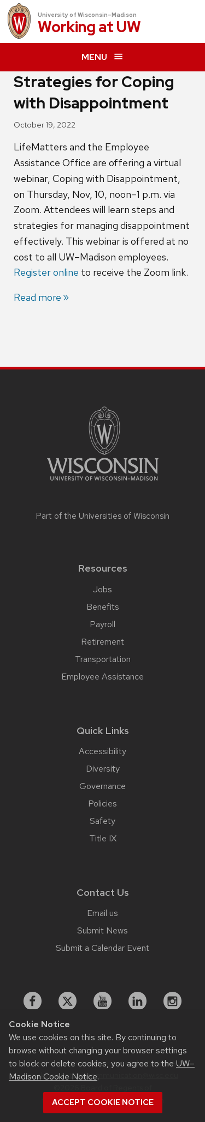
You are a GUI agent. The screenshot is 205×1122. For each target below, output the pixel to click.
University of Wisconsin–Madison (87, 15)
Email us (102, 913)
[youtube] (102, 1001)
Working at (89, 28)
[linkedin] (137, 1001)
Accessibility (102, 751)
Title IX (102, 838)
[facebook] (33, 1001)
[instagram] (172, 1001)
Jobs (102, 589)
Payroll (102, 624)
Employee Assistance (102, 676)
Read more (37, 297)
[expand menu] (102, 57)
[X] (67, 1001)
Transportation (103, 659)
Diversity (103, 768)
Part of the (102, 516)
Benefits (102, 606)
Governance (102, 786)
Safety (102, 821)
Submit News (102, 930)
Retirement (102, 641)
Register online (46, 272)
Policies (102, 803)
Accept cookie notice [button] (103, 1102)
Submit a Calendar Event (102, 948)
